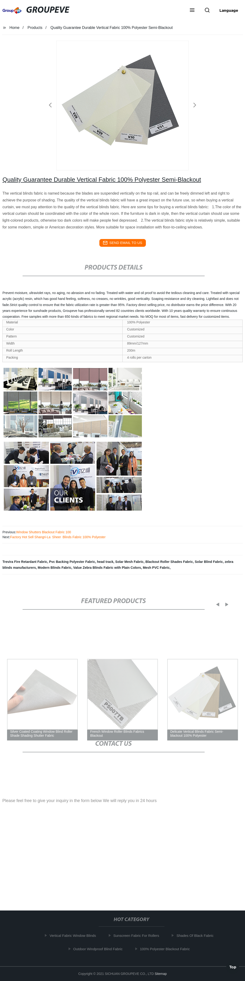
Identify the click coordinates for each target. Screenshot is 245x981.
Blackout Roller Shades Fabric (169, 562)
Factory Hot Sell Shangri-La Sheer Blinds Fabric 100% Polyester (57, 537)
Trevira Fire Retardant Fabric (24, 562)
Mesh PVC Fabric (156, 567)
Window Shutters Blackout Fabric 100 (43, 532)
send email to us (122, 242)
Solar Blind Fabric (209, 562)
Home (14, 28)
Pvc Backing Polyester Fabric (72, 562)
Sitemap (161, 974)
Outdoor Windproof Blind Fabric (100, 949)
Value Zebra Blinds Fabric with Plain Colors (107, 567)
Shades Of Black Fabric (197, 936)
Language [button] (228, 10)
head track (105, 562)
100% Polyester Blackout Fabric (167, 949)
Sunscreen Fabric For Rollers (138, 936)
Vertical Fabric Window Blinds (75, 936)
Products (34, 28)
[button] (192, 10)
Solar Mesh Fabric (129, 562)
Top (232, 967)
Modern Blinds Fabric (54, 567)
